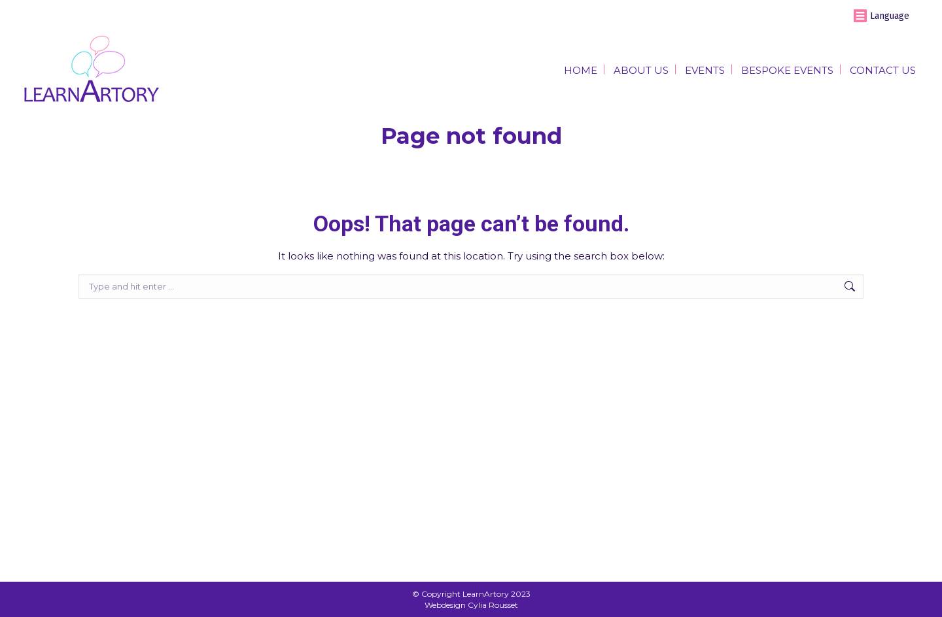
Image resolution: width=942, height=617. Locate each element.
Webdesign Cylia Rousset (471, 605)
